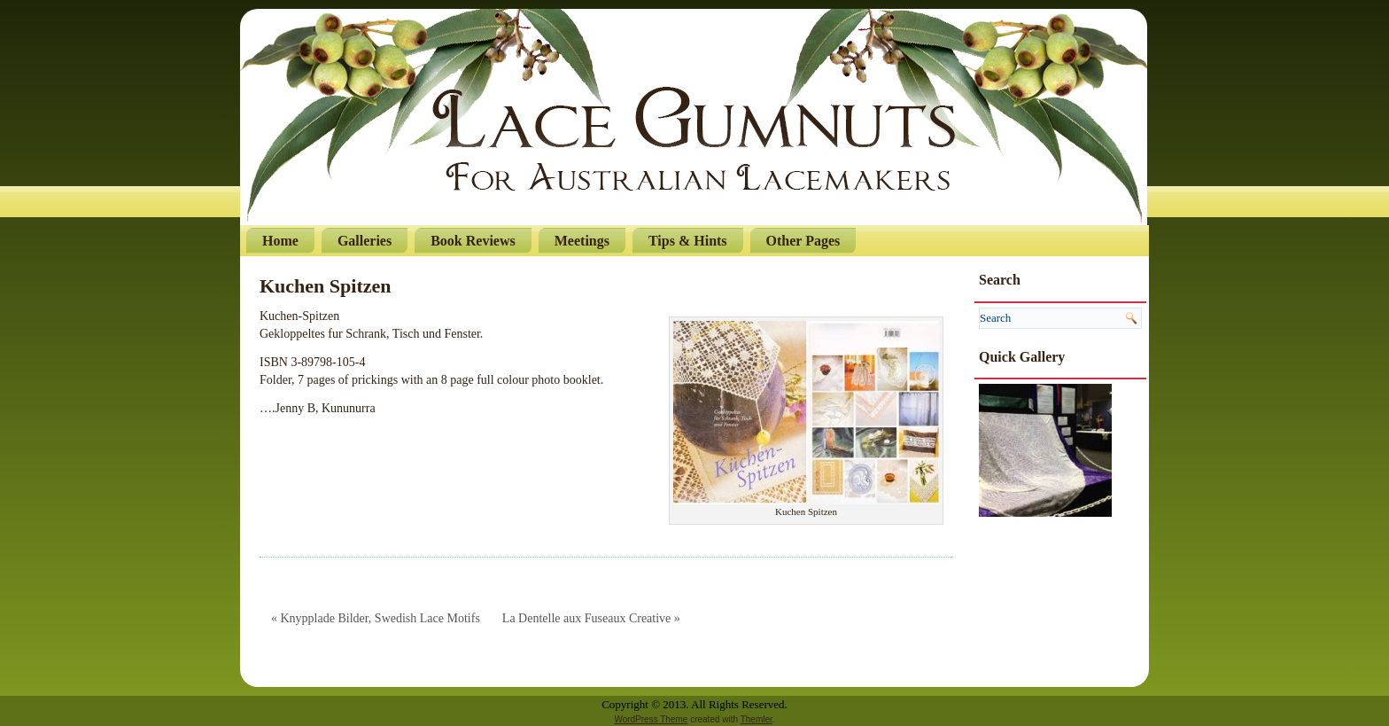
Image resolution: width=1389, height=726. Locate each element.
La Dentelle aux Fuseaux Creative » (591, 618)
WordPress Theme (650, 719)
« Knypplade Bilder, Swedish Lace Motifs (375, 618)
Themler (756, 719)
